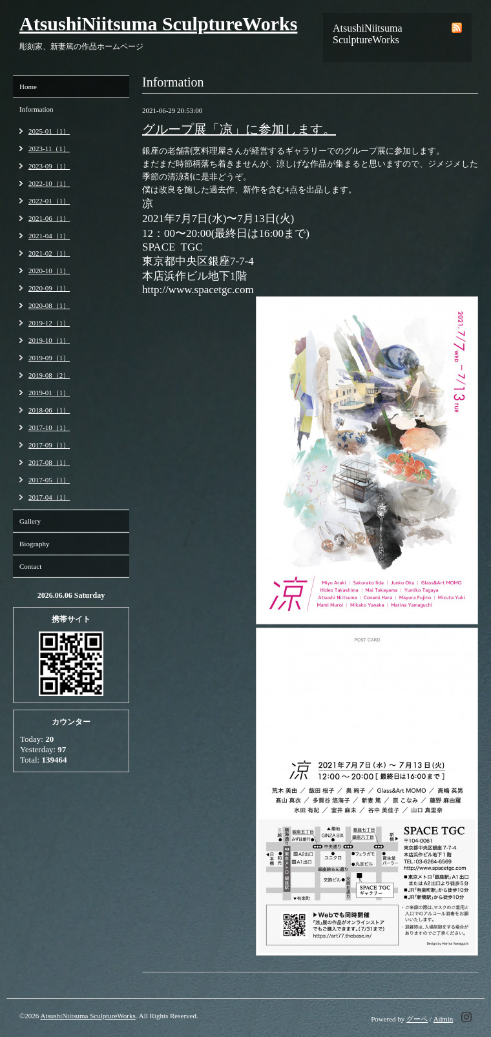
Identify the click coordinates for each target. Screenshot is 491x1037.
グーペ (417, 1019)
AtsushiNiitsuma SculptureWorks (158, 23)
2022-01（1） (49, 201)
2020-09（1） (49, 288)
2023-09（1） (49, 166)
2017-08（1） (49, 462)
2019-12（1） (49, 323)
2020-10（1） (49, 270)
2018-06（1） (49, 410)
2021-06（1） (49, 218)
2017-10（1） (49, 427)
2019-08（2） (49, 375)
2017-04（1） (49, 497)
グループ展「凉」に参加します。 (239, 129)
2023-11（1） (49, 148)
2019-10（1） (49, 340)
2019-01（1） (49, 392)
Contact (30, 566)
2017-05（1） (49, 480)
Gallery (30, 521)
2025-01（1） (49, 131)
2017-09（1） (49, 445)
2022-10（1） (49, 183)
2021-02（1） (49, 253)
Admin (444, 1019)
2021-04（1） (49, 236)
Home (28, 86)
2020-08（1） (49, 305)
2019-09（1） (49, 358)
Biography (34, 544)
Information (36, 109)
